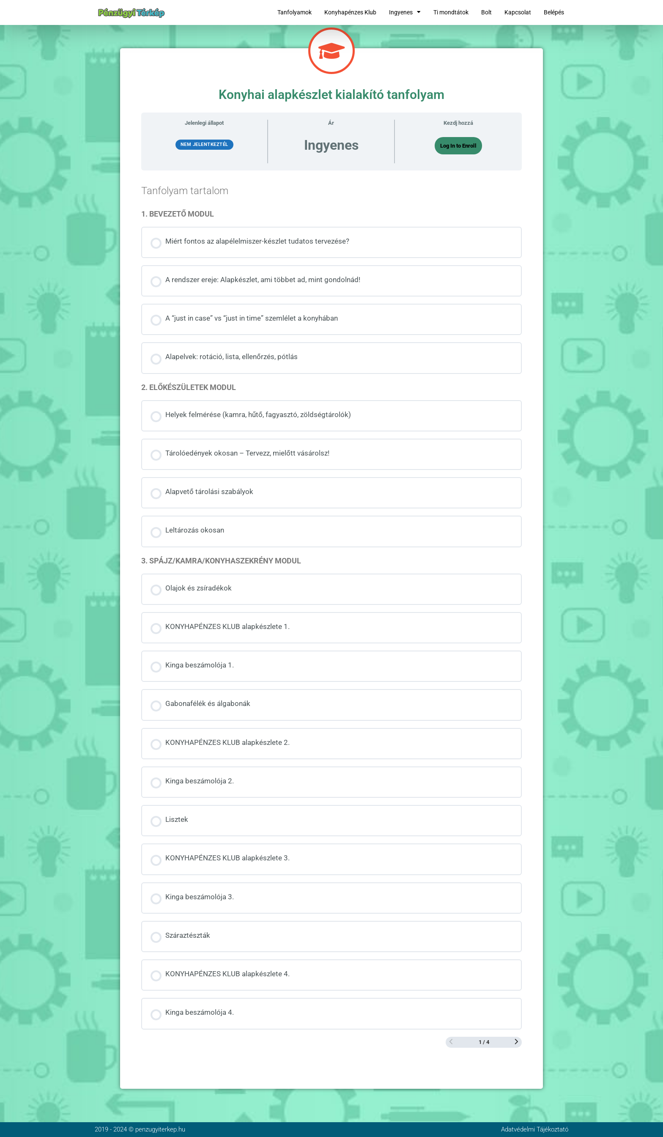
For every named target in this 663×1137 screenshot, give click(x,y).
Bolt (486, 12)
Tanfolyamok (294, 12)
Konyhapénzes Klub (350, 12)
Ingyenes (405, 12)
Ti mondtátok (450, 12)
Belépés (554, 12)
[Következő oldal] (516, 1042)
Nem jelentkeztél (204, 144)
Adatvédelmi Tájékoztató (534, 1129)
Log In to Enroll (458, 146)
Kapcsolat (517, 12)
